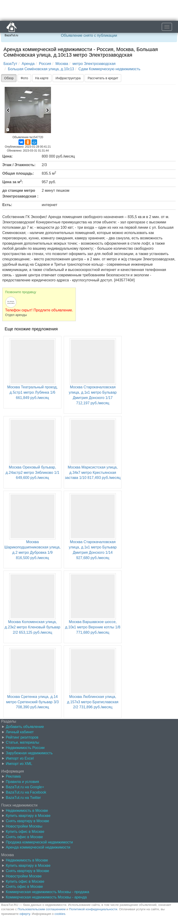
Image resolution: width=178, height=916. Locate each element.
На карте (42, 78)
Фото (24, 78)
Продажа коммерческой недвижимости (39, 842)
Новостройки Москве (24, 876)
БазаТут (10, 64)
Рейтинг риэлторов (22, 737)
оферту (24, 914)
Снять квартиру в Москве (27, 821)
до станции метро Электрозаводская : (20, 193)
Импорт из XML (19, 764)
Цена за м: (12, 181)
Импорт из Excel (20, 758)
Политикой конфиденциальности (93, 909)
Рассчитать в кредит (103, 78)
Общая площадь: (18, 173)
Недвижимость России (25, 748)
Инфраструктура (68, 78)
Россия (45, 64)
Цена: (7, 156)
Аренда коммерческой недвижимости (38, 847)
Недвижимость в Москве (27, 811)
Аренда (28, 64)
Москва (61, 64)
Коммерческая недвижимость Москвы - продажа (47, 892)
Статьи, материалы (22, 742)
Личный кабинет (20, 732)
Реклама (13, 776)
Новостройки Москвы (24, 826)
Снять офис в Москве (24, 837)
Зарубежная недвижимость (29, 753)
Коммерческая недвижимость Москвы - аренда (46, 897)
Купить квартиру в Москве (28, 816)
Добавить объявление (25, 727)
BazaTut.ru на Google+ (25, 787)
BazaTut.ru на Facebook (26, 792)
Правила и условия (22, 782)
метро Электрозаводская (94, 64)
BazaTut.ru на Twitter (23, 798)
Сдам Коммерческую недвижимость (109, 69)
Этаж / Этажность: (18, 165)
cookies (59, 914)
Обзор (8, 78)
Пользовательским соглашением (42, 909)
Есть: (7, 205)
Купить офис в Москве (25, 832)
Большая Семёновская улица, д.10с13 (41, 69)
